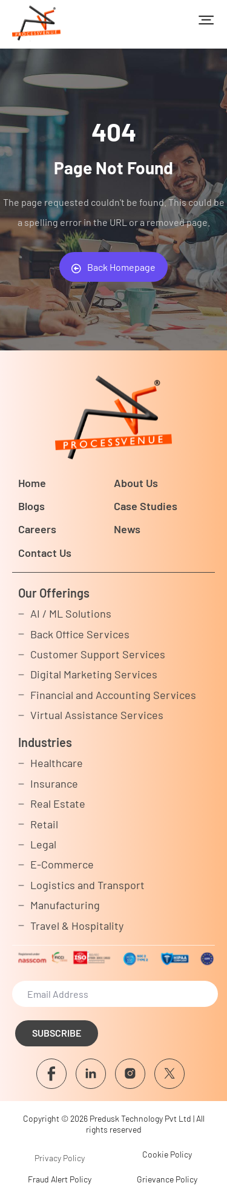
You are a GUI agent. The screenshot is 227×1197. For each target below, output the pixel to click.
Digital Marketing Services (93, 674)
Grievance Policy (167, 1179)
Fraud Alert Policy (59, 1179)
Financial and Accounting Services (113, 694)
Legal (43, 844)
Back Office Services (80, 634)
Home (32, 482)
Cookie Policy (167, 1154)
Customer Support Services (97, 654)
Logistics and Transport (87, 885)
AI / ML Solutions (70, 613)
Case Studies (145, 506)
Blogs (31, 506)
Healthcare (56, 762)
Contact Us (44, 552)
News (127, 529)
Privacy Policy (60, 1158)
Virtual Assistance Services (96, 714)
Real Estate (57, 803)
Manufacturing (65, 905)
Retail (44, 824)
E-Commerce (62, 864)
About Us (136, 482)
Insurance (54, 783)
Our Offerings (54, 592)
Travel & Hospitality (76, 925)
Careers (37, 529)
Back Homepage (113, 267)
